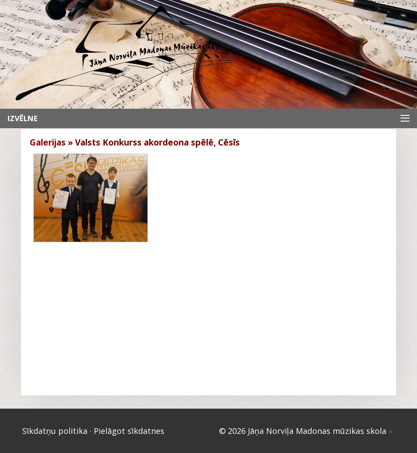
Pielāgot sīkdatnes (129, 430)
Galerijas (48, 142)
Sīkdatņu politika (54, 430)
